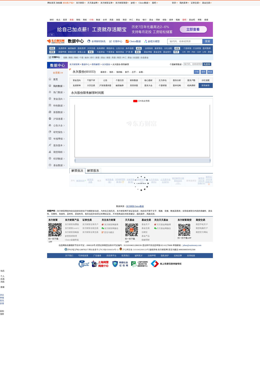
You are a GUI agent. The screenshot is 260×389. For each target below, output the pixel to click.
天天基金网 (92, 3)
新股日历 (72, 52)
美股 (111, 20)
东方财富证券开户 (90, 224)
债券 (171, 20)
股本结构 (177, 85)
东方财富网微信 (110, 228)
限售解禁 (96, 64)
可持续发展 (83, 255)
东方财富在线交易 (90, 228)
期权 (85, 20)
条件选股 (130, 48)
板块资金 (120, 52)
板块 (87, 57)
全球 (105, 20)
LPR (204, 52)
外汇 (131, 20)
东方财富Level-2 (72, 228)
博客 (200, 20)
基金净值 (148, 52)
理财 (158, 20)
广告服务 (97, 255)
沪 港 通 (129, 52)
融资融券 (72, 48)
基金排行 (167, 52)
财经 (52, 20)
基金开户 (146, 224)
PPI (188, 52)
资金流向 (77, 80)
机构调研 (101, 48)
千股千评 (91, 80)
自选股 (136, 57)
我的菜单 (184, 3)
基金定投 (158, 52)
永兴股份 (106, 64)
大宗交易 (91, 48)
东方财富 (53, 220)
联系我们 (126, 255)
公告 (105, 80)
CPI (184, 52)
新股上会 (82, 52)
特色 (52, 48)
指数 (65, 57)
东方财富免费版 (72, 224)
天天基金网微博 (162, 224)
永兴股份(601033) (84, 71)
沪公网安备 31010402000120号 (134, 249)
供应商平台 (111, 255)
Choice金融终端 (72, 240)
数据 (98, 20)
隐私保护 (165, 255)
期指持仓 (110, 48)
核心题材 (148, 80)
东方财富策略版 (72, 232)
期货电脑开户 (202, 228)
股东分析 (177, 80)
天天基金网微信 (162, 228)
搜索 (206, 20)
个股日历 (120, 80)
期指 (78, 20)
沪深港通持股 (105, 85)
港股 (118, 20)
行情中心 (56, 57)
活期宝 (145, 232)
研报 (177, 48)
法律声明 (152, 255)
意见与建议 (108, 232)
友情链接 (191, 255)
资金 (91, 52)
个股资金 (110, 52)
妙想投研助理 (71, 236)
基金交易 (146, 228)
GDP (199, 52)
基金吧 (192, 20)
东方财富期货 (185, 220)
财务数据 (134, 80)
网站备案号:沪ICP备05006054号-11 (104, 249)
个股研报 (187, 48)
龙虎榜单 (62, 48)
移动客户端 (68, 3)
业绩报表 (149, 48)
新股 (72, 20)
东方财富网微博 (110, 224)
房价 (210, 52)
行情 (92, 20)
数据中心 (86, 64)
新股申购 (62, 52)
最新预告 (158, 48)
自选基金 (145, 57)
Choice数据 (143, 3)
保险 (164, 20)
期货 (125, 20)
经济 (176, 52)
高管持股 (134, 85)
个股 (81, 57)
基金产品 (146, 236)
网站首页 (51, 3)
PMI (193, 52)
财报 (139, 48)
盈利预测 (207, 48)
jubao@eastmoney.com (192, 245)
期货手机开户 (202, 224)
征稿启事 (178, 255)
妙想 (133, 3)
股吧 (184, 20)
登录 (174, 3)
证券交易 (195, 3)
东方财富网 (74, 64)
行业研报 (197, 48)
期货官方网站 (202, 232)
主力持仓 (163, 80)
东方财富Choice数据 (135, 206)
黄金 (138, 20)
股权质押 (82, 48)
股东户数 (191, 80)
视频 (178, 20)
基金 (151, 20)
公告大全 (120, 48)
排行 (92, 57)
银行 (145, 20)
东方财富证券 (106, 3)
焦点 (58, 20)
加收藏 (59, 3)
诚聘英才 (139, 255)
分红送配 (168, 48)
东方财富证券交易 (90, 232)
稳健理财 (146, 240)
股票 (65, 20)
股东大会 (148, 85)
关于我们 (69, 255)
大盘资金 (101, 52)
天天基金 (129, 220)
